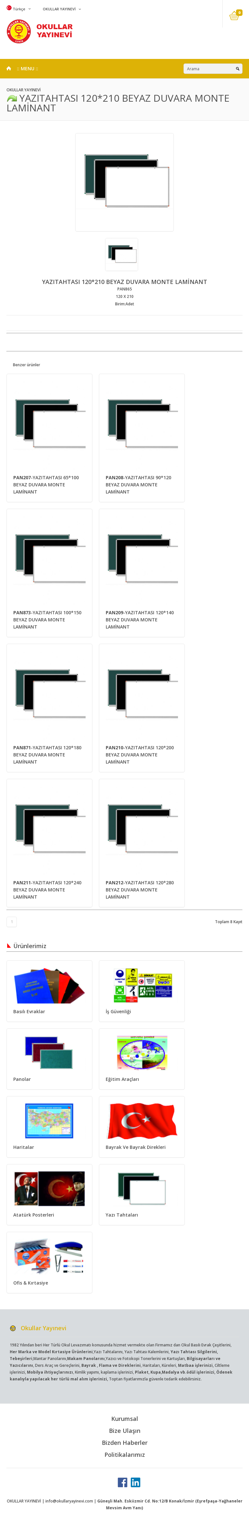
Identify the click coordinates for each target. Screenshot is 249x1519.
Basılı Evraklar (29, 1011)
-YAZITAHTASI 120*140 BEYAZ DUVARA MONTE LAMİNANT (140, 619)
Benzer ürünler (26, 365)
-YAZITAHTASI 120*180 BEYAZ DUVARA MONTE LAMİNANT (47, 754)
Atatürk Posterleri (33, 1215)
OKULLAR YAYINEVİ (59, 8)
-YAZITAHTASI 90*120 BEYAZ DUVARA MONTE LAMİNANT (138, 484)
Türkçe (15, 8)
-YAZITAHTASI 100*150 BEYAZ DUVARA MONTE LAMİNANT (47, 619)
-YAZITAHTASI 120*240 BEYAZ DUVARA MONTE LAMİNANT (47, 889)
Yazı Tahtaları (122, 1215)
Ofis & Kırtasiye (30, 1283)
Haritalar (23, 1147)
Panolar (22, 1079)
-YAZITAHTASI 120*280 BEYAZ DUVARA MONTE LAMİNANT (140, 889)
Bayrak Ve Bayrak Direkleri (136, 1147)
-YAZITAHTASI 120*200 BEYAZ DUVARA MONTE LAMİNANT (140, 754)
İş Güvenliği (118, 1011)
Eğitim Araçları (122, 1079)
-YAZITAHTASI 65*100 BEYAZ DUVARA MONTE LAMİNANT (46, 484)
